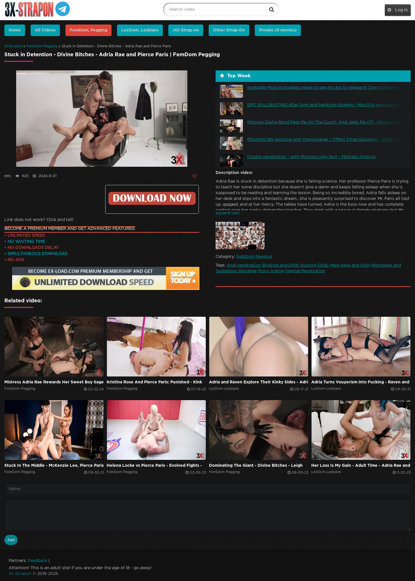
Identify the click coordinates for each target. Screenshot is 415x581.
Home (15, 30)
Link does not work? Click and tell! (38, 220)
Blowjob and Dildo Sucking (289, 265)
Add (11, 540)
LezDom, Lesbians (140, 30)
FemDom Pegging (42, 46)
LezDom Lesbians (224, 388)
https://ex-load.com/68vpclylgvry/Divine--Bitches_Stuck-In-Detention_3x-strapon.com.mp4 (152, 198)
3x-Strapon (20, 574)
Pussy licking (271, 271)
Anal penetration (244, 265)
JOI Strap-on (186, 30)
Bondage (247, 271)
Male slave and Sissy (350, 265)
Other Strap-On (229, 30)
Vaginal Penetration (305, 271)
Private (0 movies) (278, 30)
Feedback (37, 561)
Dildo (323, 265)
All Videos (45, 30)
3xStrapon (13, 46)
